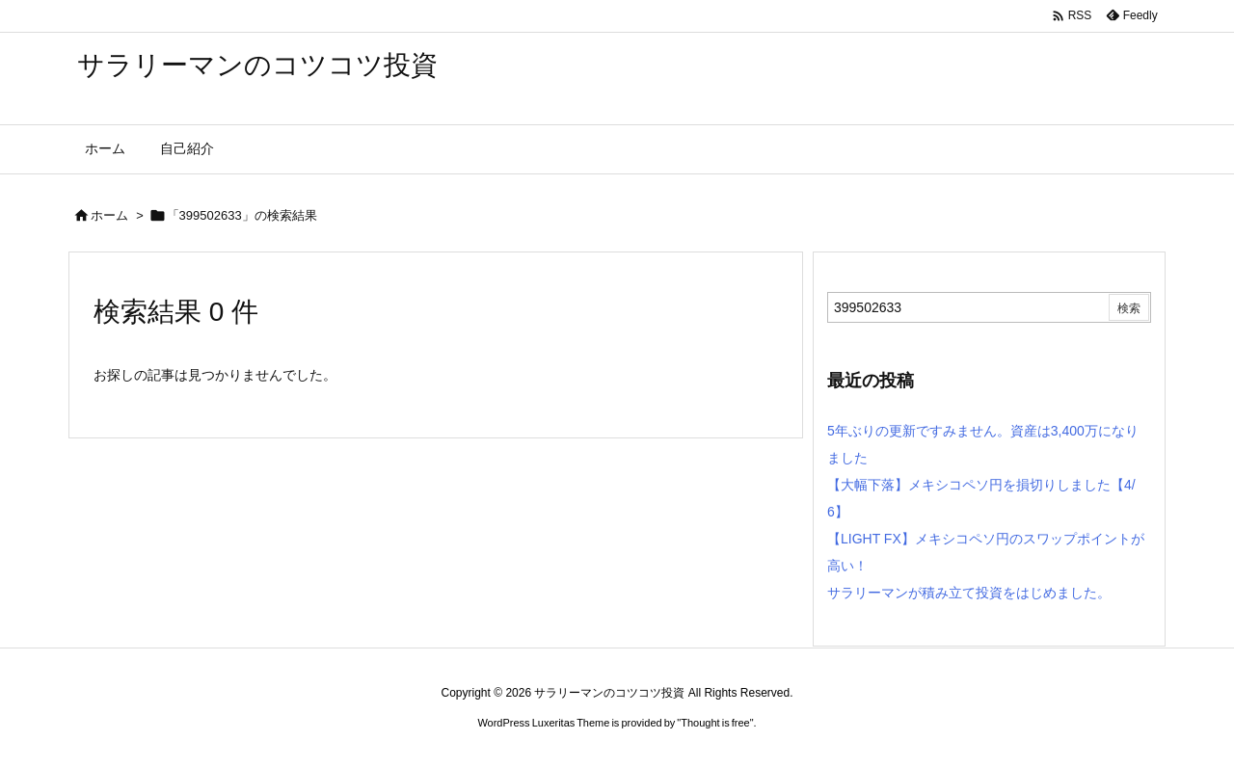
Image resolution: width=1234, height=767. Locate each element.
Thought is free (715, 722)
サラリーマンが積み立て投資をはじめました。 (969, 592)
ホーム (109, 215)
